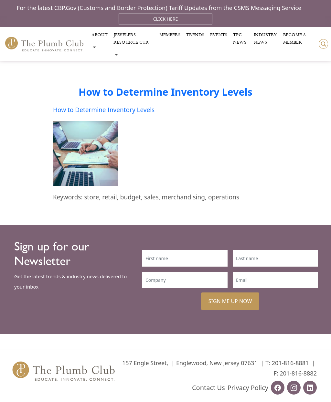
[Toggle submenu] (94, 47)
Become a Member (294, 38)
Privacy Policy (248, 387)
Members (169, 35)
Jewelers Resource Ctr (131, 38)
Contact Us (208, 387)
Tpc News (239, 38)
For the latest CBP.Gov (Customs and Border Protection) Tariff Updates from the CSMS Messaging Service (159, 8)
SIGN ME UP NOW (230, 301)
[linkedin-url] (310, 388)
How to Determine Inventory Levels (165, 92)
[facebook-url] (277, 388)
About (99, 35)
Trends (195, 35)
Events (218, 35)
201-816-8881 (290, 363)
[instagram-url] (294, 388)
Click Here (165, 19)
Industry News (265, 38)
